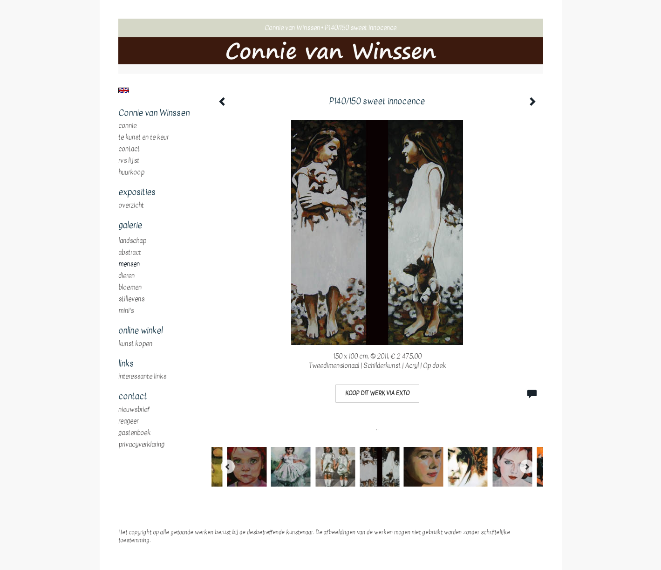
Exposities (137, 192)
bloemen (130, 287)
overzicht (131, 205)
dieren (126, 276)
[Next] (527, 467)
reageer (128, 421)
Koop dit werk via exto (377, 393)
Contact (129, 149)
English (123, 90)
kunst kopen (135, 344)
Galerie (130, 226)
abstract (129, 252)
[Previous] (228, 467)
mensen (129, 264)
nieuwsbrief (134, 409)
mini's (126, 311)
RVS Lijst (128, 160)
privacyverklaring (141, 444)
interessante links (142, 376)
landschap (132, 241)
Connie (127, 125)
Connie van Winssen (292, 28)
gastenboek (134, 433)
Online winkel (140, 331)
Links (126, 364)
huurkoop (131, 172)
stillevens (131, 299)
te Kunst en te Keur (143, 137)
